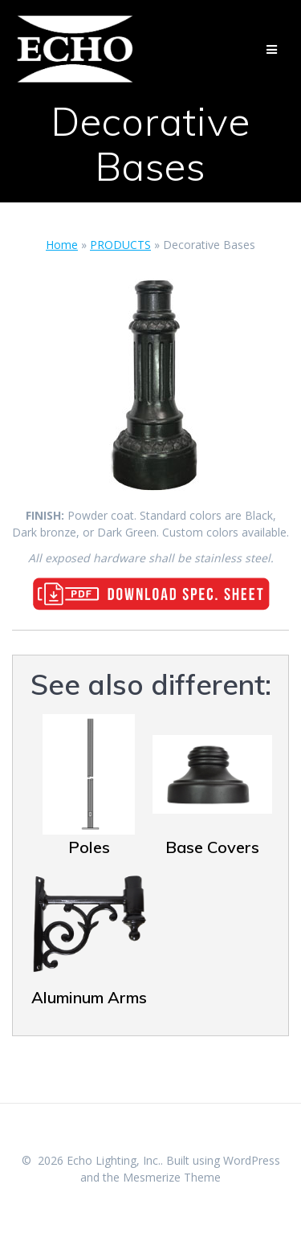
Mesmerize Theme (172, 1177)
